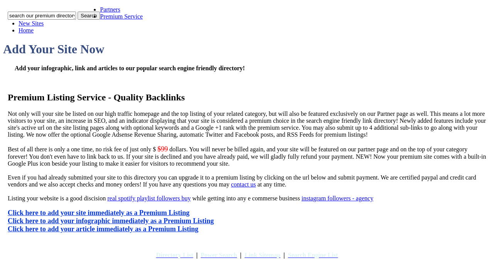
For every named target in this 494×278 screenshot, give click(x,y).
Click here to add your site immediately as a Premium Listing (98, 213)
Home (26, 30)
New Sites (31, 23)
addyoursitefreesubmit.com (230, 262)
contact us (243, 184)
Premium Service (121, 16)
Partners (110, 9)
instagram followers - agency (337, 198)
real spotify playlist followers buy (149, 198)
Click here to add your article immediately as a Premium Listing (103, 229)
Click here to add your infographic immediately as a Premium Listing (111, 221)
